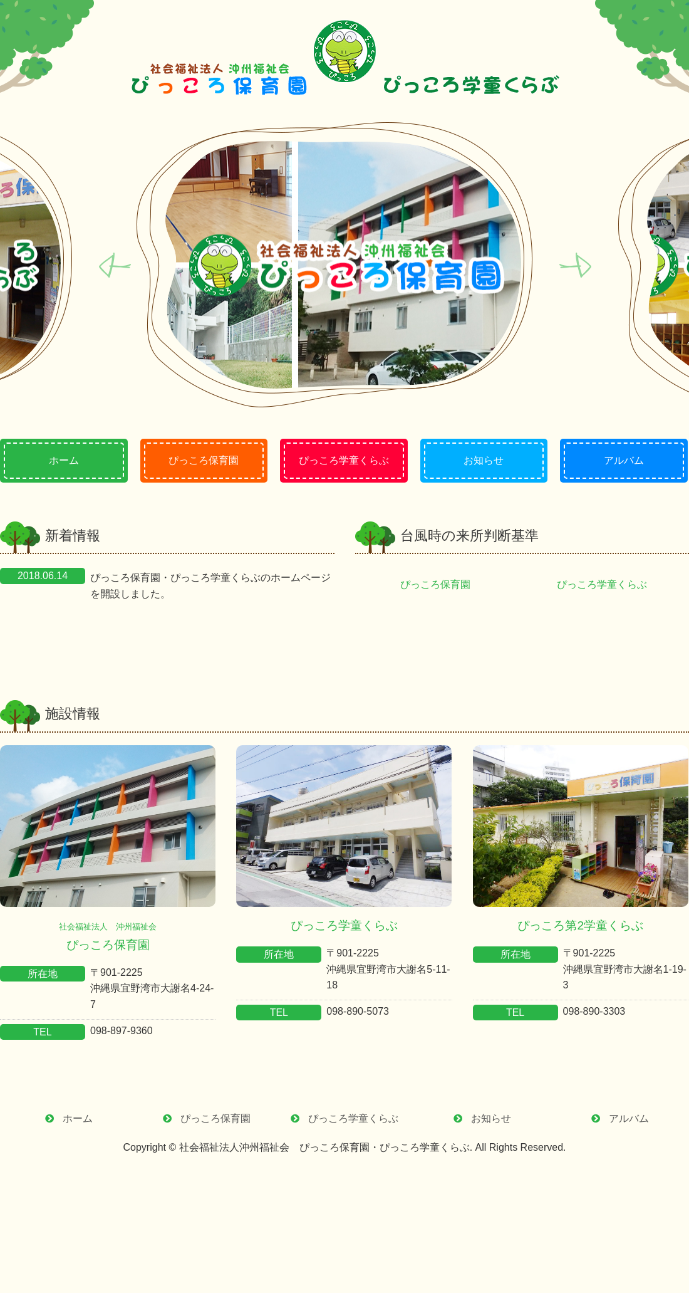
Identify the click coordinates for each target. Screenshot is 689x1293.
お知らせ (491, 1118)
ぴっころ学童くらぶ (607, 584)
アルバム (629, 1118)
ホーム (78, 1118)
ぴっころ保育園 (440, 584)
